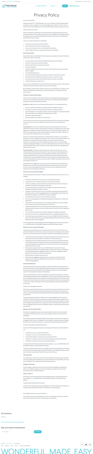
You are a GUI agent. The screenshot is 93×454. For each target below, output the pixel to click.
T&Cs (12, 445)
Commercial (80, 1)
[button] (42, 6)
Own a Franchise (17, 1)
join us (65, 5)
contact (55, 343)
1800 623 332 (74, 6)
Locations (85, 1)
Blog (77, 1)
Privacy (16, 445)
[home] (16, 6)
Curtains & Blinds (10, 1)
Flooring (3, 1)
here (24, 224)
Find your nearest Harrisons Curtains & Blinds (12, 422)
